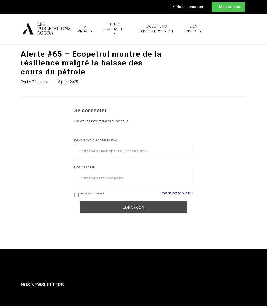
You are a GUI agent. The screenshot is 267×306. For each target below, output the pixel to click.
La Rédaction (38, 82)
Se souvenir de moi (89, 193)
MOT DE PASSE (84, 167)
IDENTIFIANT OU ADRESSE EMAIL (96, 140)
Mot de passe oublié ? (177, 193)
